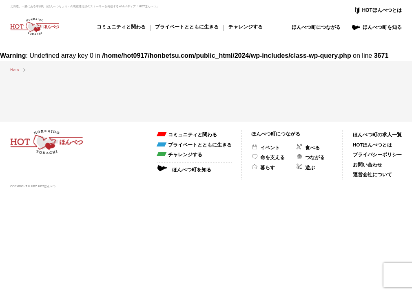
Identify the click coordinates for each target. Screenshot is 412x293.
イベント (270, 147)
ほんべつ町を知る (382, 27)
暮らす (267, 167)
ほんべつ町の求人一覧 (377, 134)
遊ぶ (310, 167)
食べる (312, 147)
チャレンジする (245, 26)
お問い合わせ (367, 164)
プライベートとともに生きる (187, 26)
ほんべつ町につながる (316, 27)
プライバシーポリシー (377, 154)
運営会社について (372, 174)
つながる (315, 157)
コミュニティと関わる (121, 26)
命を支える (272, 157)
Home (14, 70)
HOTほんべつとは (381, 10)
